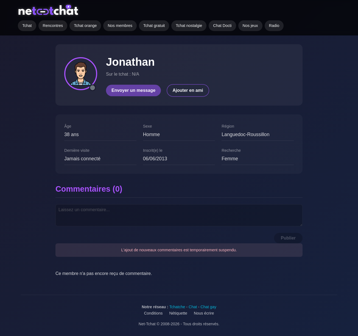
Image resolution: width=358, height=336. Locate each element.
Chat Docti (222, 25)
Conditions (153, 313)
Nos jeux (250, 25)
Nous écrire (204, 313)
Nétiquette (178, 313)
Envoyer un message (133, 90)
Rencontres (53, 25)
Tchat (27, 25)
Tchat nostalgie (189, 25)
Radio (274, 25)
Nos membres (120, 25)
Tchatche (177, 307)
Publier (288, 238)
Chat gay (208, 307)
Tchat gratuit (154, 25)
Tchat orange (85, 25)
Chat (193, 307)
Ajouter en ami (188, 90)
